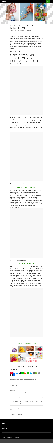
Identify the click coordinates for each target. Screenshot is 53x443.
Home (3, 423)
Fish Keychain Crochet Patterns (17, 379)
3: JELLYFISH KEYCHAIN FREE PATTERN (26, 343)
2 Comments (28, 30)
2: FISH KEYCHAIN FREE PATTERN (26, 263)
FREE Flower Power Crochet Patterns (22, 56)
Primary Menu (51, 1)
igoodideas (21, 30)
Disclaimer (4, 428)
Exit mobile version (26, 441)
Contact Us (4, 431)
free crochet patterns (31, 379)
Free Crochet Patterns (21, 22)
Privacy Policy (5, 426)
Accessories (13, 22)
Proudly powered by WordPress (13, 437)
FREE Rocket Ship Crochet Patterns (26, 62)
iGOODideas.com (7, 1)
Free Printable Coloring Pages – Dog (26, 391)
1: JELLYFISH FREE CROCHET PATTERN (26, 187)
